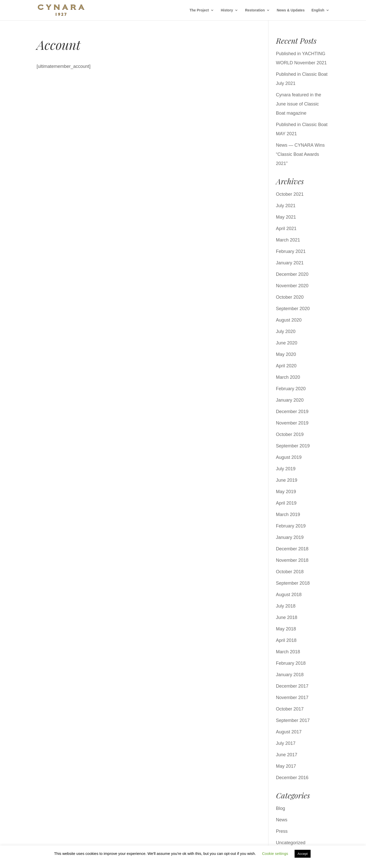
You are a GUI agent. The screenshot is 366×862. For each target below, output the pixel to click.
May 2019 (286, 491)
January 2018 (290, 674)
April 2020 (286, 365)
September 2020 (293, 308)
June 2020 (286, 342)
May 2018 (286, 628)
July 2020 (286, 331)
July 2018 (286, 606)
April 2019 (286, 503)
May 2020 (286, 354)
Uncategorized (291, 842)
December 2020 (292, 274)
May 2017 (286, 766)
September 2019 (293, 445)
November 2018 (292, 560)
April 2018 (286, 640)
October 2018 (290, 571)
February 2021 (291, 251)
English (317, 10)
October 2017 (290, 709)
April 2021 (286, 228)
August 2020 (289, 320)
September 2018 (293, 583)
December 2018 (292, 548)
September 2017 (293, 720)
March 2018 (288, 651)
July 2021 (286, 205)
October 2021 (290, 194)
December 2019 (292, 411)
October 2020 (290, 297)
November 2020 (292, 285)
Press (282, 831)
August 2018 (289, 594)
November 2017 (292, 697)
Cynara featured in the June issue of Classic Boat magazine (298, 104)
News (281, 819)
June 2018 (286, 617)
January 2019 (290, 537)
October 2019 (290, 434)
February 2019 (291, 525)
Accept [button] (303, 854)
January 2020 (290, 400)
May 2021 (286, 217)
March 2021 (288, 240)
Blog (280, 808)
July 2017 (286, 743)
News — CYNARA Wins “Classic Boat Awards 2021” (300, 154)
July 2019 (286, 468)
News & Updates (291, 10)
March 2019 (288, 514)
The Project (199, 10)
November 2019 (292, 423)
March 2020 (288, 377)
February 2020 (291, 388)
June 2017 (286, 754)
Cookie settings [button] (275, 853)
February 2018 (291, 663)
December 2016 (292, 777)
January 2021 (290, 262)
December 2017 (292, 686)
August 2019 (289, 457)
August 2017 (289, 731)
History (227, 10)
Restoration (255, 10)
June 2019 (286, 480)
